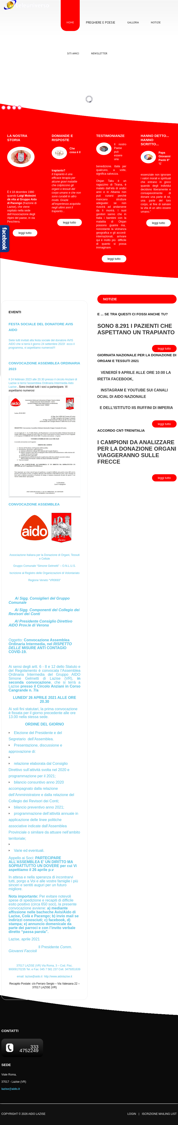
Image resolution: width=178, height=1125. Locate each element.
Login (131, 1114)
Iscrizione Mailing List (159, 1114)
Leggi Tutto (25, 233)
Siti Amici (73, 53)
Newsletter (99, 53)
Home (70, 22)
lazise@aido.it (33, 976)
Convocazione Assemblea (34, 504)
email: (30, 976)
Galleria (133, 22)
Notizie (156, 22)
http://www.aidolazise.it (58, 976)
